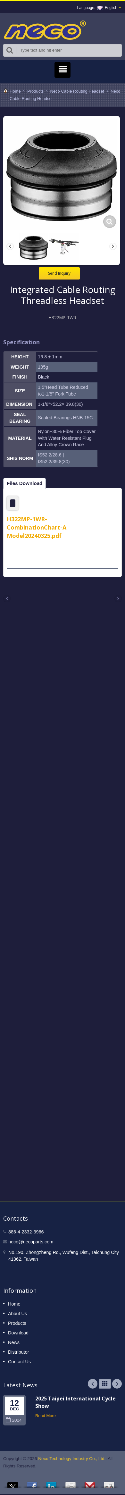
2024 (13, 1419)
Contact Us (19, 1361)
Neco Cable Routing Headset (77, 91)
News (14, 1341)
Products (35, 91)
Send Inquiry (59, 272)
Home (15, 91)
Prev (92, 1383)
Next (117, 1383)
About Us (17, 1312)
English (107, 7)
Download (18, 1332)
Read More (45, 1414)
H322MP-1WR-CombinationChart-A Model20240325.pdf (36, 526)
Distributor (18, 1351)
